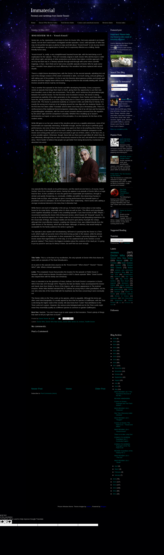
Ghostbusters (128, 274)
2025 (115, 341)
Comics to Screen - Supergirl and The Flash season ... (123, 403)
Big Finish (124, 279)
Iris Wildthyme (128, 287)
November (118, 371)
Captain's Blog (119, 272)
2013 (115, 488)
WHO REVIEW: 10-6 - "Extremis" (121, 409)
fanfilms (113, 281)
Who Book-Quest (127, 298)
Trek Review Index (67, 23)
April (116, 466)
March (117, 469)
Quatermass (118, 300)
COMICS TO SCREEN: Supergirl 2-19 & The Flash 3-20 (122, 446)
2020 (115, 356)
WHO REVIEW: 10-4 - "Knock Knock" (121, 430)
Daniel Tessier (126, 99)
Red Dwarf (125, 281)
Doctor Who (41, 322)
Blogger (103, 506)
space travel (124, 285)
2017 (115, 365)
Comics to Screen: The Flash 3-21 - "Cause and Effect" (123, 424)
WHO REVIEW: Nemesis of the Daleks (125, 141)
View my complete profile (119, 129)
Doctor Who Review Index (48, 23)
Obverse (117, 276)
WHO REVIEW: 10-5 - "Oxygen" (121, 419)
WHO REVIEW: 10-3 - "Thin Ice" (121, 456)
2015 (115, 482)
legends (113, 283)
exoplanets (113, 298)
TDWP (130, 289)
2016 (115, 479)
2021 (115, 353)
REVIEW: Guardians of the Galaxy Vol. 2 (123, 451)
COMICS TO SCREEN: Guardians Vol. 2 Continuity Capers (122, 439)
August (117, 380)
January (118, 475)
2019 (115, 359)
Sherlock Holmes (126, 294)
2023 (115, 347)
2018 (115, 362)
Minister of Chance (122, 296)
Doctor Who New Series (54, 322)
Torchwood (127, 302)
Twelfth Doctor (90, 322)
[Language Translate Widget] (121, 240)
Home (33, 23)
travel (111, 304)
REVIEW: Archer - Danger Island (126, 157)
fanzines (117, 292)
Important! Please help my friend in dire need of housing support (120, 36)
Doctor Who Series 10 (70, 322)
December (118, 368)
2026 (115, 338)
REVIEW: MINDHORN (122, 398)
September (119, 377)
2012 (115, 491)
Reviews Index (107, 23)
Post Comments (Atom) (49, 393)
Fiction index (120, 23)
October (118, 374)
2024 (115, 344)
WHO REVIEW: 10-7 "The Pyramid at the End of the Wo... (123, 393)
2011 (115, 494)
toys (120, 302)
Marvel (119, 260)
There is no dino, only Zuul (123, 434)
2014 (115, 485)
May (116, 389)
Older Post (100, 389)
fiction (130, 267)
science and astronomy (124, 270)
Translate (124, 243)
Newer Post (36, 389)
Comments (116, 89)
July (116, 383)
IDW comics (114, 287)
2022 (115, 350)
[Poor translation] (8, 522)
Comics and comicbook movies (88, 23)
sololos (89, 506)
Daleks (112, 285)
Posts (115, 85)
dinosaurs (125, 283)
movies (118, 265)
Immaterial (43, 10)
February (118, 472)
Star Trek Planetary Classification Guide (124, 192)
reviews (81, 322)
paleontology (118, 289)
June (116, 386)
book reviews (127, 263)
